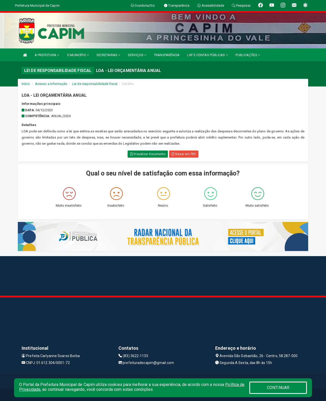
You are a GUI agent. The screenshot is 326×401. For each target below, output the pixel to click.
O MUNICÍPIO (78, 55)
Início (26, 84)
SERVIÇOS (137, 55)
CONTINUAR (278, 387)
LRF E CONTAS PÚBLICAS (207, 55)
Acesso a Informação (51, 84)
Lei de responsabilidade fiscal (94, 84)
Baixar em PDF (184, 154)
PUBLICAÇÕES (248, 55)
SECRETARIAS (108, 55)
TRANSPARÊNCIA (167, 55)
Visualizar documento (147, 154)
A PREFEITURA (47, 55)
